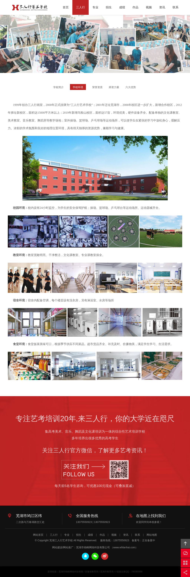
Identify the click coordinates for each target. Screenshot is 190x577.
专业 (95, 7)
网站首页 (38, 534)
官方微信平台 (185, 562)
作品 (135, 7)
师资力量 (114, 87)
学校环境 (78, 87)
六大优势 (130, 87)
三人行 (80, 7)
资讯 (162, 7)
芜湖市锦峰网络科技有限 (71, 571)
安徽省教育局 (91, 571)
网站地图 (152, 534)
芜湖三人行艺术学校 (30, 7)
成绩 (122, 7)
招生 (109, 7)
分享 (185, 572)
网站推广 (68, 547)
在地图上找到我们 (151, 516)
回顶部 (185, 543)
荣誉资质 (97, 87)
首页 (66, 7)
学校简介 (58, 87)
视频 (149, 7)
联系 (175, 7)
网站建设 (57, 547)
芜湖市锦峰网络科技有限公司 (93, 547)
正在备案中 (148, 540)
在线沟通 (185, 553)
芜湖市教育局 (107, 571)
